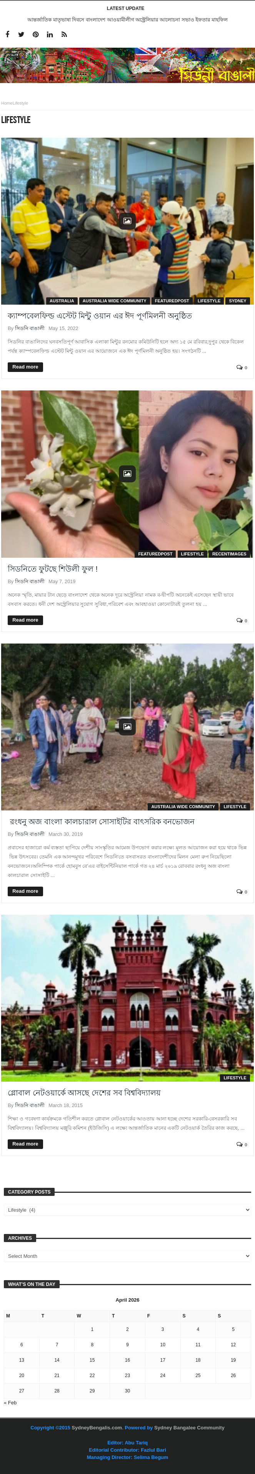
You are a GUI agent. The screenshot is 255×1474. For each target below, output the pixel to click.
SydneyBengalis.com (97, 1428)
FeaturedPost (172, 300)
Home (6, 103)
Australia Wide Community (115, 300)
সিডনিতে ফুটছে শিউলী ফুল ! (53, 569)
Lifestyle (209, 300)
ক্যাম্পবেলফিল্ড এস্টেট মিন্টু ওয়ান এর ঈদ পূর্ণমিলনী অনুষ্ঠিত (100, 316)
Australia (62, 300)
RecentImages (229, 554)
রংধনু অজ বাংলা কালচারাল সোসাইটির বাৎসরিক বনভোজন (101, 821)
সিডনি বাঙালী (30, 328)
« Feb (10, 1403)
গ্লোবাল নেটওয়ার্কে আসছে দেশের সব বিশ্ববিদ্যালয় (84, 1093)
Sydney (237, 300)
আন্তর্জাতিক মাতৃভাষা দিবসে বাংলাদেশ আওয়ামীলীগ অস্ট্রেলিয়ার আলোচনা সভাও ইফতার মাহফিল (127, 20)
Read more (25, 367)
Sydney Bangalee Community (189, 1428)
